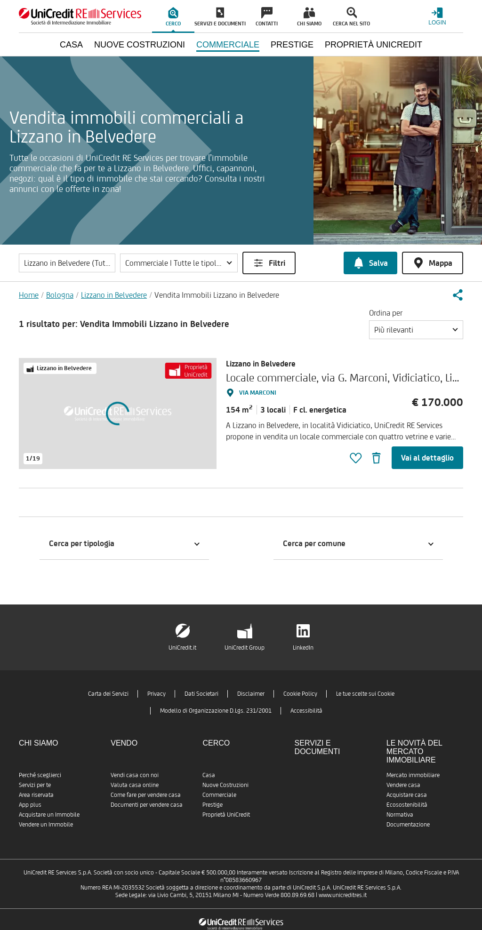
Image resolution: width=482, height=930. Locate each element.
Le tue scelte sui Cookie (365, 693)
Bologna (59, 295)
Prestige (212, 804)
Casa (208, 775)
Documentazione (408, 824)
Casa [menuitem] (71, 44)
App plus (30, 804)
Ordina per (385, 313)
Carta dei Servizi (108, 693)
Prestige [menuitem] (292, 44)
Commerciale (219, 794)
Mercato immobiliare (413, 775)
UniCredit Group (245, 647)
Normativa (399, 814)
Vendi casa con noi (135, 775)
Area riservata (36, 794)
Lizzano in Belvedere (114, 295)
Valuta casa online (135, 784)
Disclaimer (251, 693)
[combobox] (416, 329)
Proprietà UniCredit (226, 814)
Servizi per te (35, 784)
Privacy (156, 693)
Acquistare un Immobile (49, 814)
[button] (179, 263)
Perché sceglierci (40, 775)
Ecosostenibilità (406, 804)
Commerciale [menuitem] (227, 44)
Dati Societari (201, 693)
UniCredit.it (182, 647)
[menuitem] (173, 16)
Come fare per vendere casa (146, 794)
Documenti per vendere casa (147, 804)
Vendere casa (403, 784)
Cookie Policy (300, 693)
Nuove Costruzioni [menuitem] (139, 44)
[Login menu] (437, 16)
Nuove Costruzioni (225, 784)
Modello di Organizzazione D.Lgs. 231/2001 (216, 710)
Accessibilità (306, 710)
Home (29, 295)
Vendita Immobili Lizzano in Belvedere (216, 295)
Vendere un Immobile (46, 824)
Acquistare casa (406, 794)
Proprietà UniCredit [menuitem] (373, 44)
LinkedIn (303, 647)
